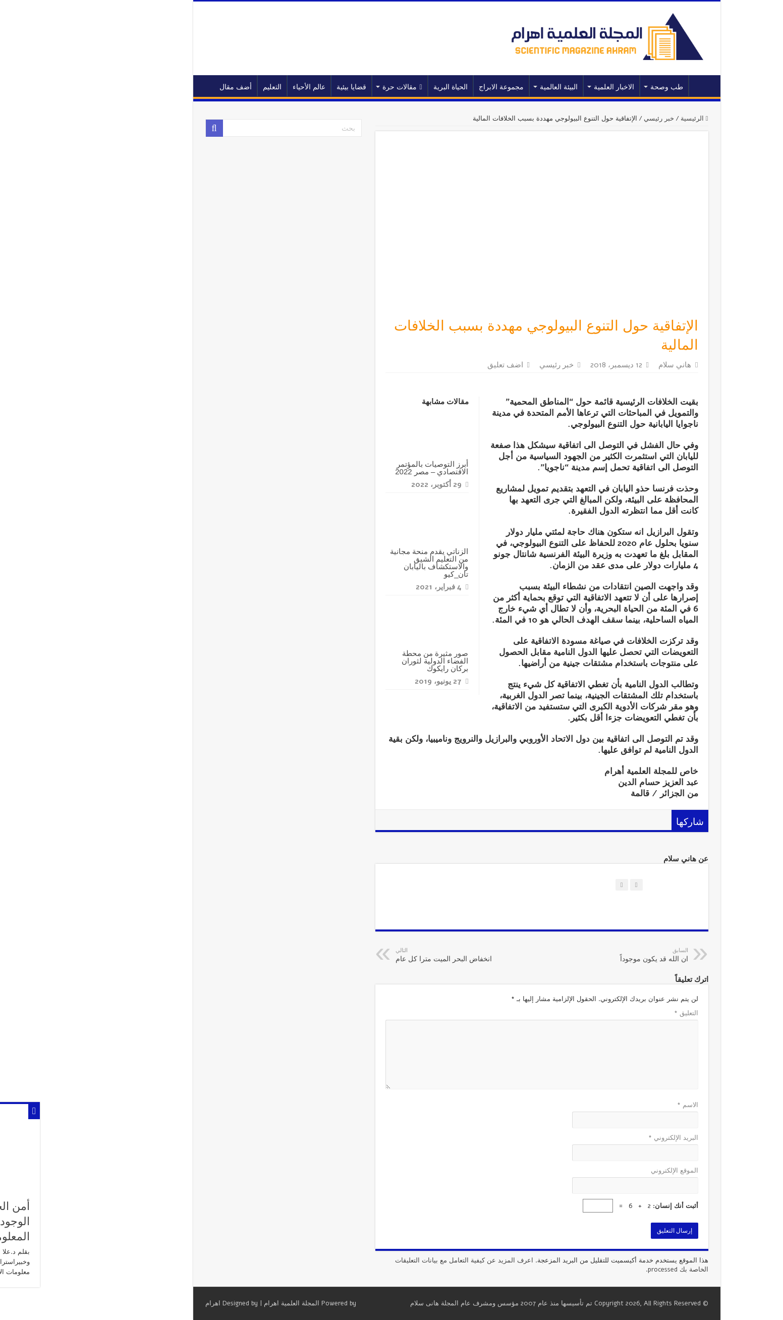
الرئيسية (637, 85)
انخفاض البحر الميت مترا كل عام (382, 955)
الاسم (622, 1105)
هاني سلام (609, 365)
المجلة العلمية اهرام (226, 1303)
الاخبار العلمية (549, 87)
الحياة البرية (385, 87)
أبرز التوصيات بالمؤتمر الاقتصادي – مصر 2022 (366, 468)
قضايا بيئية (286, 87)
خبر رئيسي (594, 118)
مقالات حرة (337, 87)
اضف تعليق (440, 365)
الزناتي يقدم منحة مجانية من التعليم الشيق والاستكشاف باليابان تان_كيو (364, 562)
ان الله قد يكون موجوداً (571, 955)
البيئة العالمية (494, 87)
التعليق (621, 1013)
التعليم (207, 87)
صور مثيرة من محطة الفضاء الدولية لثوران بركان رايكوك (370, 661)
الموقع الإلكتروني (609, 1170)
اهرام (147, 1303)
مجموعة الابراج (436, 87)
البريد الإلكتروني (608, 1137)
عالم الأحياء (244, 87)
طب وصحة (601, 87)
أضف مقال (170, 87)
